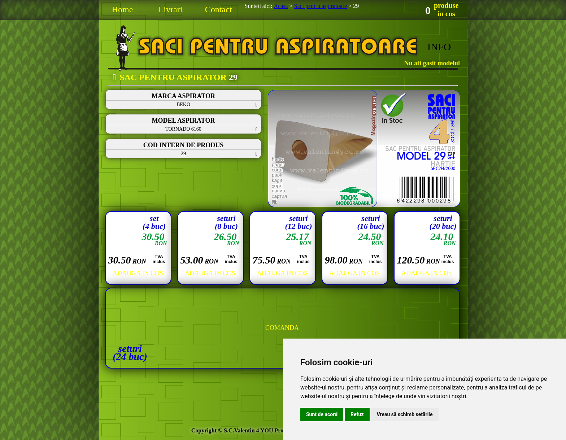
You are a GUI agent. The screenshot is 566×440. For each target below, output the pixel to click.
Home (122, 9)
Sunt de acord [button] (322, 414)
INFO (439, 46)
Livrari (170, 9)
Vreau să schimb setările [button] (405, 414)
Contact (218, 9)
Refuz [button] (357, 414)
